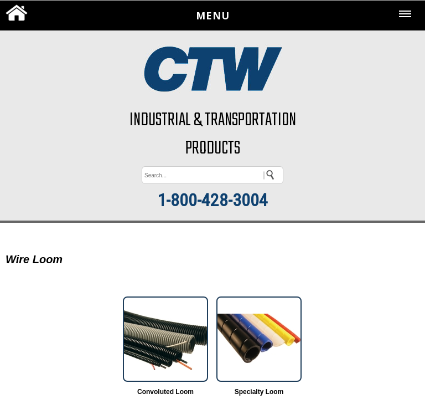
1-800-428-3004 (212, 200)
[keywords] (212, 175)
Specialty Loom (259, 392)
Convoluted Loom (165, 392)
